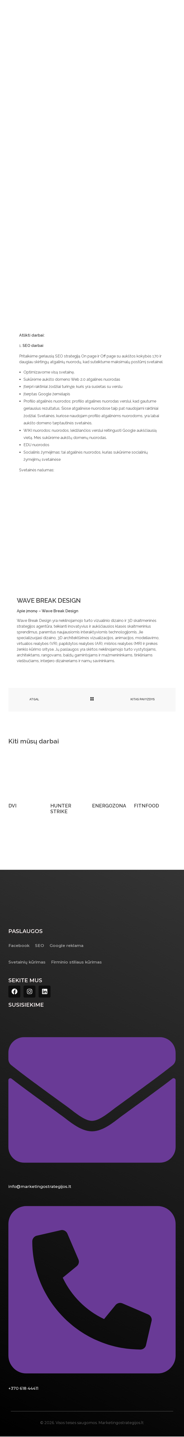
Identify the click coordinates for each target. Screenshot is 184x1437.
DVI (12, 806)
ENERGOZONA (109, 806)
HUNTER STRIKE (60, 809)
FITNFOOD (146, 806)
